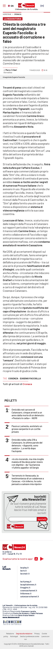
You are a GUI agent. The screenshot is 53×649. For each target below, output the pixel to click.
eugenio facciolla (30, 378)
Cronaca (17, 14)
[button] (47, 15)
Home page (7, 14)
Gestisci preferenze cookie (29, 636)
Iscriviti (42, 519)
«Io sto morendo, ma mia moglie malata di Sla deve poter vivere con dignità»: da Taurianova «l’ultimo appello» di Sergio (28, 463)
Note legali (14, 636)
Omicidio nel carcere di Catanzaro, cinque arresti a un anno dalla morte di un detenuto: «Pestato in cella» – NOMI (28, 413)
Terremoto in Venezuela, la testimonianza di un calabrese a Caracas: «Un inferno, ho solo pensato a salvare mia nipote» (28, 479)
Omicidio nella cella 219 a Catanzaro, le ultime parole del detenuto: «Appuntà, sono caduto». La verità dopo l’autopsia (27, 445)
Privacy (37, 634)
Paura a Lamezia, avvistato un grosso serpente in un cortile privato (27, 429)
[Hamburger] (4, 5)
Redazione (10, 634)
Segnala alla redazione (24, 634)
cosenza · (13, 378)
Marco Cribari (11, 70)
